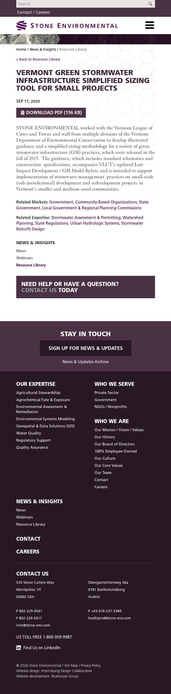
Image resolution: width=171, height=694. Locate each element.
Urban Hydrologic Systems (94, 223)
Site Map (71, 665)
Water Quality (28, 433)
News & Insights (43, 49)
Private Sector (107, 392)
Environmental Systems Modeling (45, 418)
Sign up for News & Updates (86, 348)
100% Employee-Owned (116, 451)
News (21, 250)
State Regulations (51, 223)
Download (51, 112)
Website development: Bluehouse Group (47, 676)
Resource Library (31, 265)
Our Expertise (35, 384)
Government (61, 202)
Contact (24, 12)
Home (21, 49)
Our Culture (105, 458)
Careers (43, 12)
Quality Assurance (32, 447)
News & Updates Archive (86, 361)
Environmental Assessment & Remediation (41, 409)
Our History (105, 436)
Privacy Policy (90, 665)
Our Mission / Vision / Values (119, 429)
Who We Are (112, 421)
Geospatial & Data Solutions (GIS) (45, 426)
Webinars (24, 257)
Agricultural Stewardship (38, 392)
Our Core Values (109, 465)
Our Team (103, 472)
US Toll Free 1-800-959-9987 (44, 636)
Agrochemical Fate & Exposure (43, 399)
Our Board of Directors (115, 444)
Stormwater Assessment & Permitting (86, 217)
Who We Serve (114, 384)
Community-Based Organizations (106, 202)
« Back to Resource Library (38, 59)
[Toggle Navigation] (150, 25)
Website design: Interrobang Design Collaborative (54, 671)
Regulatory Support (33, 440)
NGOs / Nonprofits (111, 406)
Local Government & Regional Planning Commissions (91, 207)
